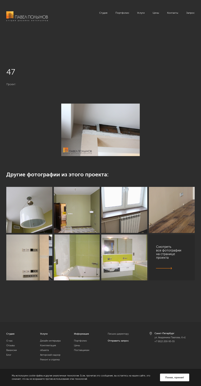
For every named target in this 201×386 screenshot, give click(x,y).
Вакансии (11, 350)
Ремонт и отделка (50, 359)
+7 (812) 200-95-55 (165, 341)
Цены (156, 12)
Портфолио (122, 12)
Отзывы (10, 345)
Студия (103, 12)
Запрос (190, 12)
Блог (8, 354)
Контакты (172, 12)
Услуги (141, 12)
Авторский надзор (50, 354)
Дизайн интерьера (50, 340)
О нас (9, 340)
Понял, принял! (174, 377)
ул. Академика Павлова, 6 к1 (170, 337)
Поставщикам (81, 350)
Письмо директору (118, 333)
